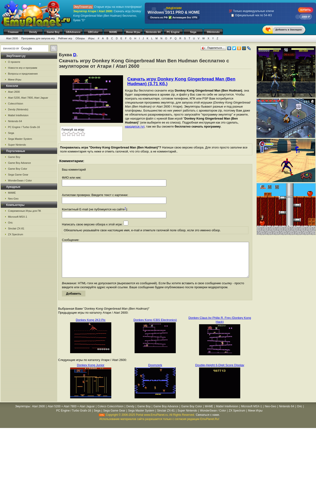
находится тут (134, 126)
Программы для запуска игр (38, 38)
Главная (13, 32)
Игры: (91, 38)
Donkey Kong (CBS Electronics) (155, 327)
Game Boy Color (17, 168)
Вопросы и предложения (23, 73)
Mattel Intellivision (18, 115)
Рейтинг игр (65, 38)
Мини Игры (133, 32)
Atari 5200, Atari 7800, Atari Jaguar (28, 97)
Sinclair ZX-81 (16, 228)
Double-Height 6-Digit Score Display (219, 372)
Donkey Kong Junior (90, 372)
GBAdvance (73, 32)
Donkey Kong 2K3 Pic (90, 327)
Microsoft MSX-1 (17, 216)
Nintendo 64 (153, 32)
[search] (24, 48)
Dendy (33, 32)
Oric (10, 222)
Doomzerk (155, 372)
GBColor (93, 32)
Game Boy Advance (19, 162)
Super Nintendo (17, 144)
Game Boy (53, 32)
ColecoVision (15, 103)
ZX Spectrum (15, 234)
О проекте (14, 61)
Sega (193, 32)
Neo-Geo (13, 198)
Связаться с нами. (208, 422)
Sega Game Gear (18, 174)
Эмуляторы (22, 413)
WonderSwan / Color (20, 180)
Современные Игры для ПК (24, 210)
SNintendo (213, 32)
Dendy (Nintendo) (18, 109)
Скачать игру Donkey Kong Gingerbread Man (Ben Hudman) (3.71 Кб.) (181, 81)
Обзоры (80, 38)
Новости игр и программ (22, 67)
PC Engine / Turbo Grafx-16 (24, 127)
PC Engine (173, 32)
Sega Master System (20, 138)
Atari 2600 (12, 38)
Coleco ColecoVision (110, 413)
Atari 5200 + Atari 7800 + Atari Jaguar (71, 413)
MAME (113, 32)
